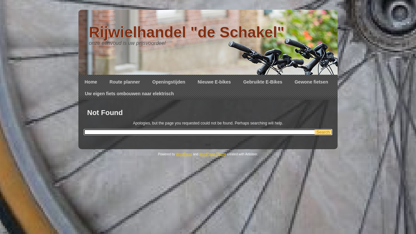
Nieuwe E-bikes (214, 81)
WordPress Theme (212, 154)
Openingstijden (168, 81)
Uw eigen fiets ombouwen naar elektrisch (129, 93)
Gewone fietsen (311, 81)
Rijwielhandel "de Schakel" (186, 32)
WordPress (184, 154)
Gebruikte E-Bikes (263, 81)
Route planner (125, 81)
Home (91, 81)
